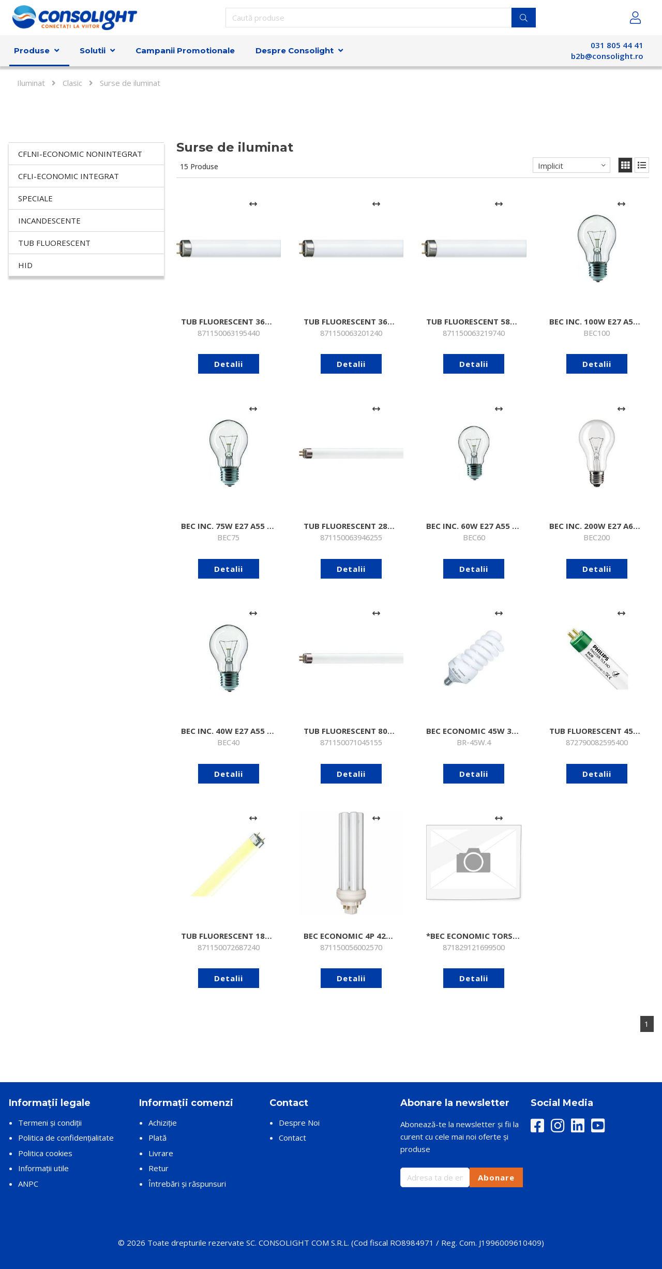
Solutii (93, 50)
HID (25, 265)
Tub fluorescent (54, 243)
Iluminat (31, 83)
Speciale (35, 198)
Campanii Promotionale (185, 50)
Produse (32, 50)
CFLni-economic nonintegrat (80, 154)
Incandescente (49, 220)
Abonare (496, 1177)
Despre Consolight (294, 50)
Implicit (550, 165)
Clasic (72, 83)
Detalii (228, 364)
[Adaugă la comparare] (253, 204)
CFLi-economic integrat (68, 176)
